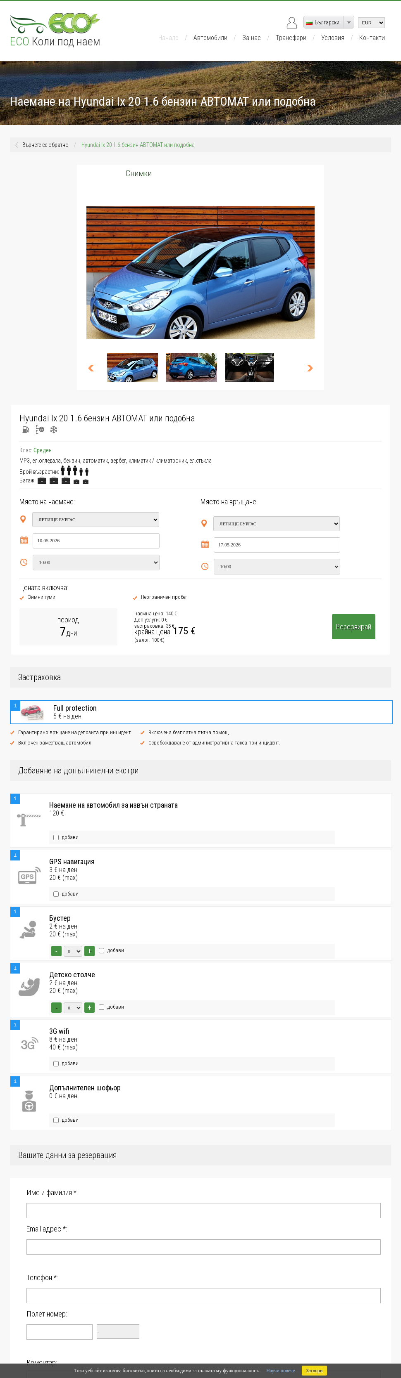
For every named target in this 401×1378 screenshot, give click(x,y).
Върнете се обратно (45, 145)
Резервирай (353, 626)
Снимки (139, 173)
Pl (97, 1354)
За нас (251, 38)
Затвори (314, 1370)
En (45, 1354)
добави (66, 831)
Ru (115, 1354)
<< (94, 367)
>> (306, 367)
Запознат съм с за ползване (93, 1269)
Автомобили (210, 38)
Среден (42, 450)
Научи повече (280, 1370)
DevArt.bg (348, 1348)
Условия (332, 38)
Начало (168, 38)
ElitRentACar (377, 1348)
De (81, 1354)
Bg (63, 1354)
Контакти (372, 38)
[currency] (371, 22)
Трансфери (291, 38)
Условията (98, 1269)
